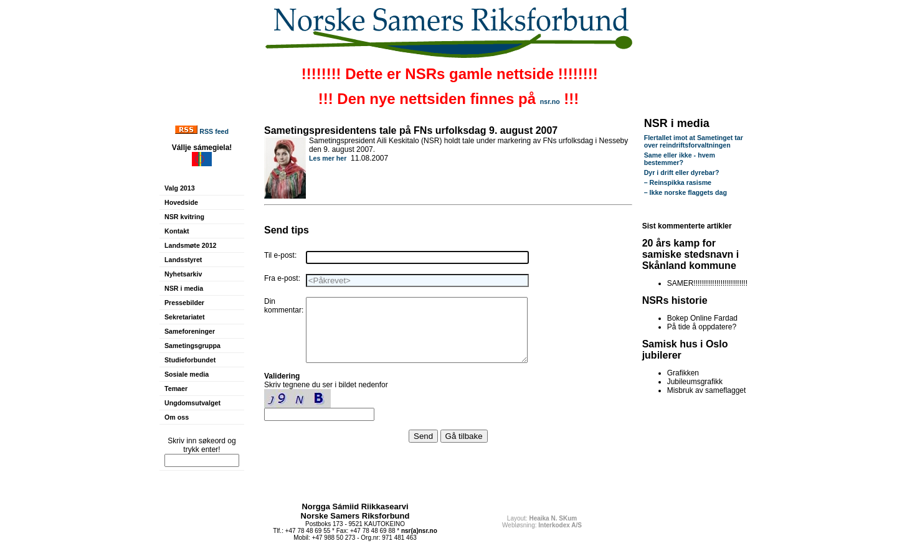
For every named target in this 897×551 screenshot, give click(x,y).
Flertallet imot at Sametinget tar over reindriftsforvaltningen (693, 141)
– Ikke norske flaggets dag (685, 192)
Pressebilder (184, 302)
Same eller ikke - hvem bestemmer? (679, 158)
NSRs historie (675, 300)
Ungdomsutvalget (192, 403)
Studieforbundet (190, 360)
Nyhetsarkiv (183, 274)
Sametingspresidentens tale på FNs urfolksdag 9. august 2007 (411, 130)
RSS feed (214, 131)
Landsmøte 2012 (190, 245)
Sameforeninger (189, 331)
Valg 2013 (179, 188)
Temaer (175, 388)
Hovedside (181, 202)
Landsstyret (183, 259)
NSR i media (183, 288)
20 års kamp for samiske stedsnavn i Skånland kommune (690, 254)
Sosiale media (186, 374)
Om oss (176, 417)
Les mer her (327, 158)
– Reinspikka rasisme (677, 182)
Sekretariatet (184, 317)
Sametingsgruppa (192, 345)
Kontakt (176, 231)
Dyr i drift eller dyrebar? (681, 172)
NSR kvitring (184, 216)
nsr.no (550, 101)
